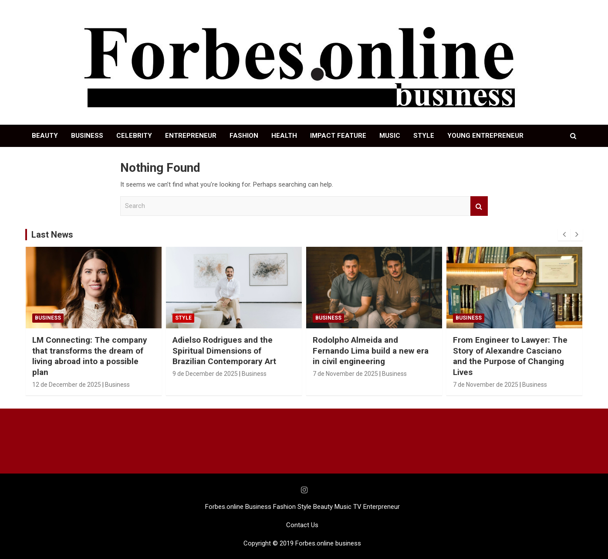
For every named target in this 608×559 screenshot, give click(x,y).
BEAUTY (45, 136)
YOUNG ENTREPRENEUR (485, 136)
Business (48, 318)
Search (479, 206)
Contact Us (302, 525)
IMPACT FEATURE (338, 136)
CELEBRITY (134, 136)
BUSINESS (87, 136)
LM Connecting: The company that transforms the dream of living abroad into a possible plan (89, 356)
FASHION (244, 136)
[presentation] (564, 234)
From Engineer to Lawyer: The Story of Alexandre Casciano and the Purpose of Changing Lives (510, 356)
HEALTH (284, 136)
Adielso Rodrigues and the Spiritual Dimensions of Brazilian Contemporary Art (224, 350)
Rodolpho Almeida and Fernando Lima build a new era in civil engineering (371, 350)
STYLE (423, 136)
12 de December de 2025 (66, 384)
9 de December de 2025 (205, 373)
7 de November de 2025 (345, 373)
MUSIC (389, 136)
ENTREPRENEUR (190, 136)
